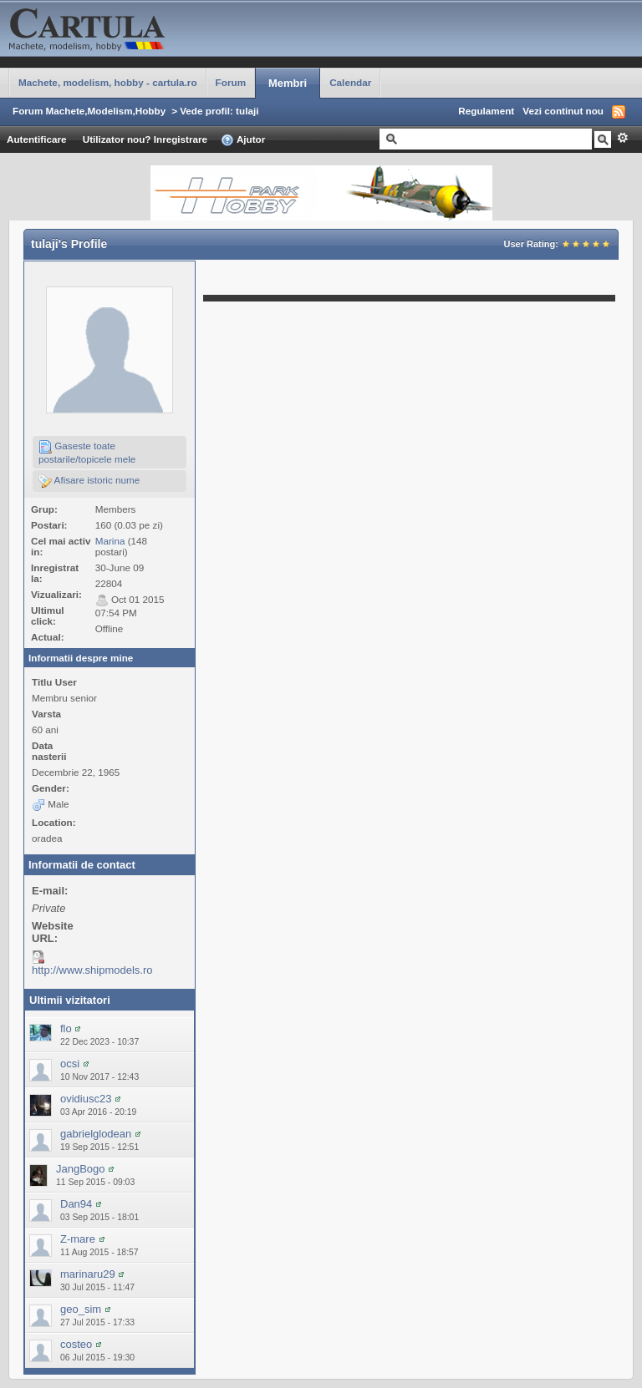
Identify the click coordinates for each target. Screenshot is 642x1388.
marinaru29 (87, 1274)
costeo (76, 1344)
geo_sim (80, 1309)
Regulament (486, 110)
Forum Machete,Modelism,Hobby (89, 110)
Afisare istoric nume (89, 481)
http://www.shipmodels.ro (92, 970)
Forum (231, 82)
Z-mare (77, 1239)
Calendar (350, 82)
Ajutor (243, 140)
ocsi (69, 1063)
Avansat (622, 137)
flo (66, 1028)
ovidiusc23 (85, 1098)
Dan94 (76, 1204)
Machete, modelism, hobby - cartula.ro (107, 82)
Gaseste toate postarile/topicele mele (86, 452)
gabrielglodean (95, 1133)
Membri (287, 83)
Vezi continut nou (563, 110)
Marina (110, 540)
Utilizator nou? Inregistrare (145, 139)
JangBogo (80, 1169)
